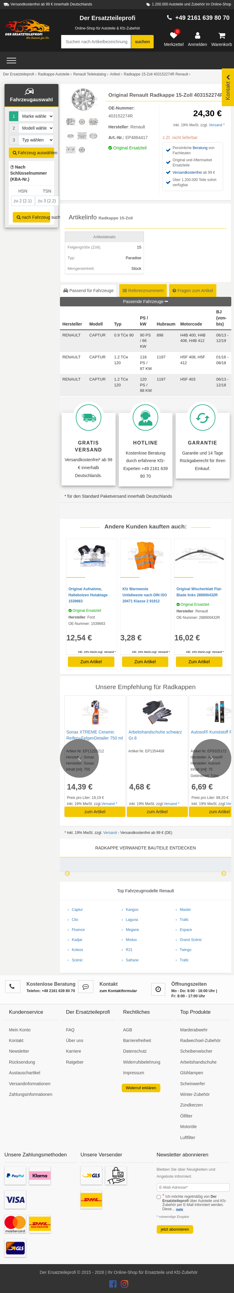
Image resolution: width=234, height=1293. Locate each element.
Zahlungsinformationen (30, 1094)
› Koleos (75, 950)
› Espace (184, 930)
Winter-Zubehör (195, 1094)
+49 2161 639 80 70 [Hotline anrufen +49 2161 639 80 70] (202, 17)
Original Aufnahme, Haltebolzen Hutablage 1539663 (88, 595)
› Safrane (130, 960)
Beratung (200, 148)
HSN (22, 191)
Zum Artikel (91, 661)
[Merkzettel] (174, 39)
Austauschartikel (24, 1072)
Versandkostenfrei (187, 172)
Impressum (133, 1072)
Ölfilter (186, 1116)
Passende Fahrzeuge (145, 301)
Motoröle (188, 1126)
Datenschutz (135, 1051)
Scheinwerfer (192, 1083)
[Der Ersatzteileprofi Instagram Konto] (123, 1285)
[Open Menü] (11, 60)
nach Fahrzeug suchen (34, 217)
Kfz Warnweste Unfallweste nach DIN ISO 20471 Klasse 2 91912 (145, 595)
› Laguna (130, 920)
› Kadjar (75, 940)
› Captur (75, 910)
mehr (179, 1209)
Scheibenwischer (196, 1051)
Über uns (74, 1040)
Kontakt (16, 1040)
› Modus (129, 940)
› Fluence (76, 930)
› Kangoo (130, 910)
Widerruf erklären (141, 1088)
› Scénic (75, 960)
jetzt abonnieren (175, 1229)
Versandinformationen (30, 1083)
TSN (47, 191)
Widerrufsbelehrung (141, 1062)
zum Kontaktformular (118, 991)
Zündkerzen (191, 1105)
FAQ (70, 1029)
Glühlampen (191, 1072)
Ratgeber (75, 1062)
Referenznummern (143, 290)
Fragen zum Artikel (193, 290)
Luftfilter (187, 1137)
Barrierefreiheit (137, 1040)
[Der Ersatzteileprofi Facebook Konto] (113, 1285)
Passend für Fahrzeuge (88, 290)
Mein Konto (20, 1029)
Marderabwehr (194, 1029)
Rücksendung (22, 1062)
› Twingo (183, 950)
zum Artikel (94, 811)
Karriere (73, 1051)
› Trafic (182, 920)
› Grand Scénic (189, 940)
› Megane (130, 930)
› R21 (127, 950)
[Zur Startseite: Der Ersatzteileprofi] (27, 29)
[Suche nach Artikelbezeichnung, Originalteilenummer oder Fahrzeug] (96, 41)
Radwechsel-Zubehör (200, 1040)
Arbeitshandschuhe (198, 1062)
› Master (183, 910)
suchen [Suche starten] (142, 41)
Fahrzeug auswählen (33, 152)
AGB (127, 1029)
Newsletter (19, 1051)
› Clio (73, 920)
